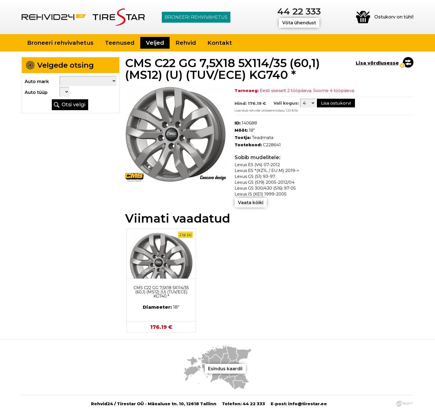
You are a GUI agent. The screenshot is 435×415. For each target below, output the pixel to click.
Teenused (119, 42)
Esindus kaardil (225, 368)
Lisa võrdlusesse (377, 63)
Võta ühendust (299, 22)
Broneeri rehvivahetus (196, 17)
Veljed (155, 42)
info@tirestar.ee (307, 403)
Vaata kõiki (250, 202)
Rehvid (186, 42)
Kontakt (219, 42)
